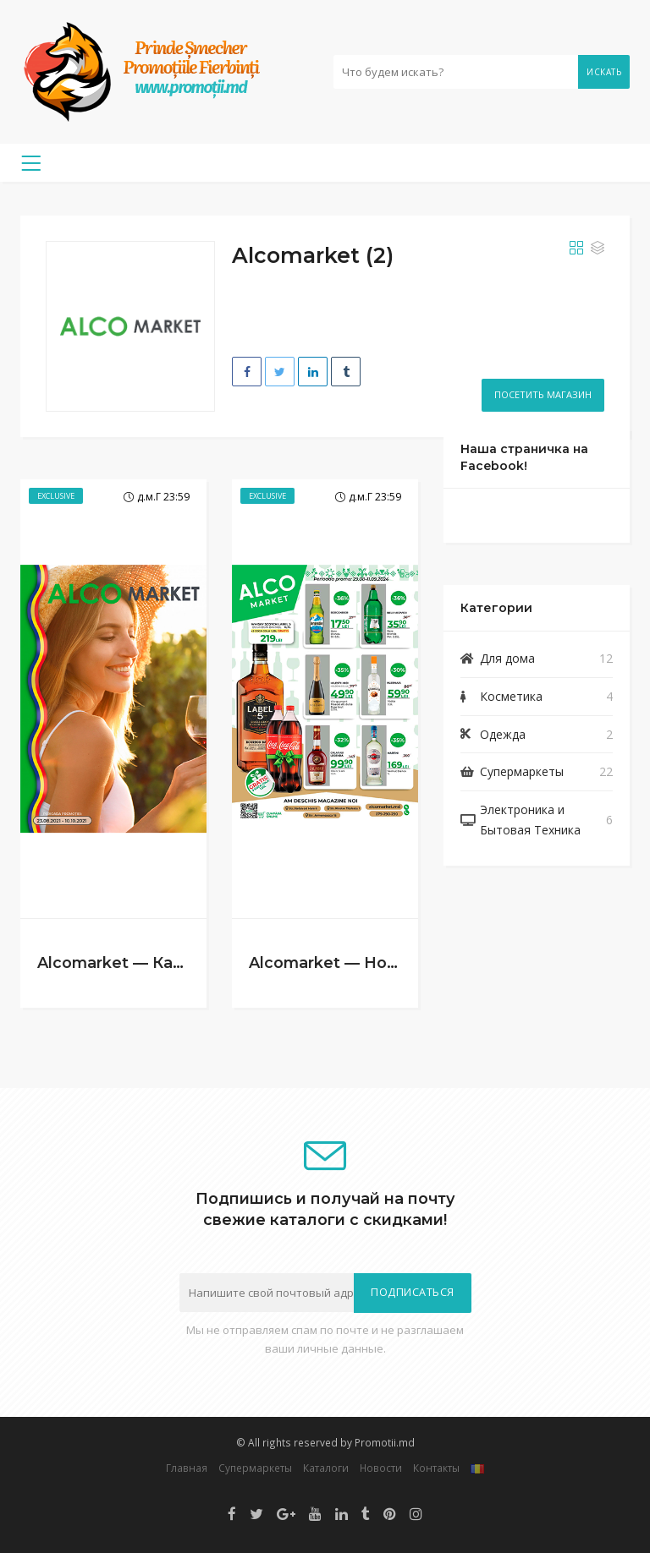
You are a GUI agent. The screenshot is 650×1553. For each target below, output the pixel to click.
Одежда (503, 734)
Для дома (507, 658)
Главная (186, 1467)
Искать (604, 72)
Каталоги (326, 1467)
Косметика (511, 696)
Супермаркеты (522, 771)
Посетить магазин (543, 394)
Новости (381, 1467)
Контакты (436, 1467)
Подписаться (412, 1292)
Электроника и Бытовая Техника (530, 819)
